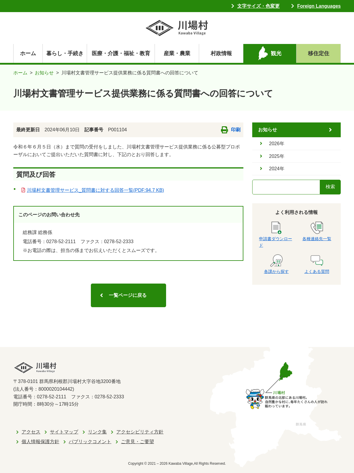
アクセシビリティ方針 (139, 431)
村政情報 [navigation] (221, 53)
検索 (330, 186)
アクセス (31, 431)
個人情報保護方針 (40, 441)
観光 (276, 53)
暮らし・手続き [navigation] (64, 53)
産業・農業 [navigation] (177, 53)
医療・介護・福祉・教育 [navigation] (121, 53)
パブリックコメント (90, 441)
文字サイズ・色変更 (258, 6)
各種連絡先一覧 (316, 231)
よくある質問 (316, 264)
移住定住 (318, 53)
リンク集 (97, 431)
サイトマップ (64, 431)
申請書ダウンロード (275, 235)
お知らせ (44, 72)
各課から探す (276, 264)
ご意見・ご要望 (137, 441)
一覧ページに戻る (128, 295)
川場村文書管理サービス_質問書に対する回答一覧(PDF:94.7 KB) (95, 190)
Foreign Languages (319, 6)
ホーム (28, 53)
